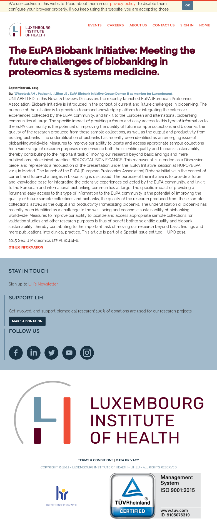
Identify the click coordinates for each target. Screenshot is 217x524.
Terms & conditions (96, 460)
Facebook (16, 353)
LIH (31, 284)
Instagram (87, 353)
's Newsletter (46, 284)
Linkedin (34, 353)
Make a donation (27, 321)
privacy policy (122, 3)
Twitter (51, 353)
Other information (26, 247)
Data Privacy (127, 460)
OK (187, 5)
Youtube (69, 353)
